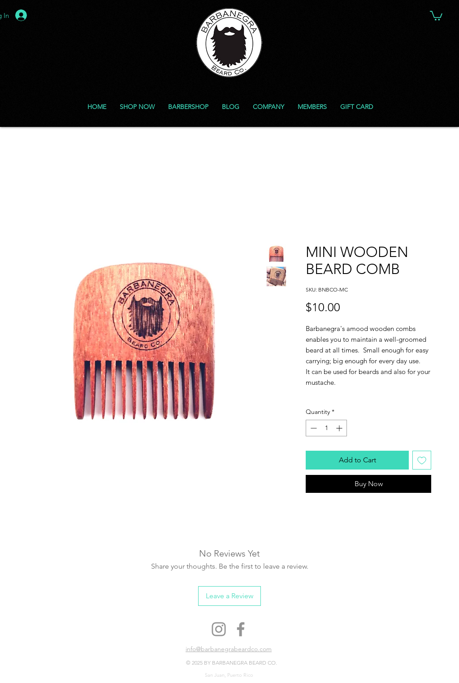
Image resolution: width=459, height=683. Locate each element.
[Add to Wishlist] (421, 460)
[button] (436, 15)
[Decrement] (312, 428)
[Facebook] (240, 629)
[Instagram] (218, 629)
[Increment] (340, 428)
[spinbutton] (326, 428)
